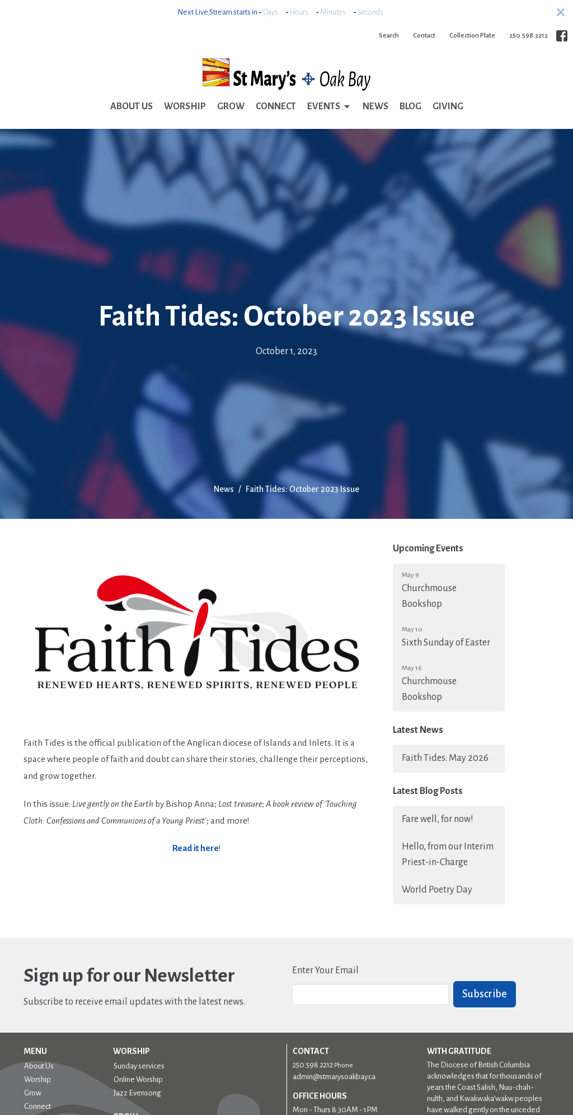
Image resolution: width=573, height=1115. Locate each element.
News (375, 106)
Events (329, 107)
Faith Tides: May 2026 (445, 758)
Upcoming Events (428, 548)
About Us (131, 106)
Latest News (418, 730)
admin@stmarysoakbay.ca (334, 1076)
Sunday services (139, 1066)
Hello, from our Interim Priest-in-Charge (448, 854)
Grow (231, 106)
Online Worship (138, 1079)
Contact (424, 35)
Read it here (195, 848)
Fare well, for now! (437, 819)
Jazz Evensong (137, 1093)
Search (389, 35)
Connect (276, 106)
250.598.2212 (528, 35)
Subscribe (484, 994)
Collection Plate (472, 35)
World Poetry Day (437, 890)
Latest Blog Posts (428, 791)
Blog (410, 106)
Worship (185, 106)
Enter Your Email (325, 970)
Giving (448, 106)
